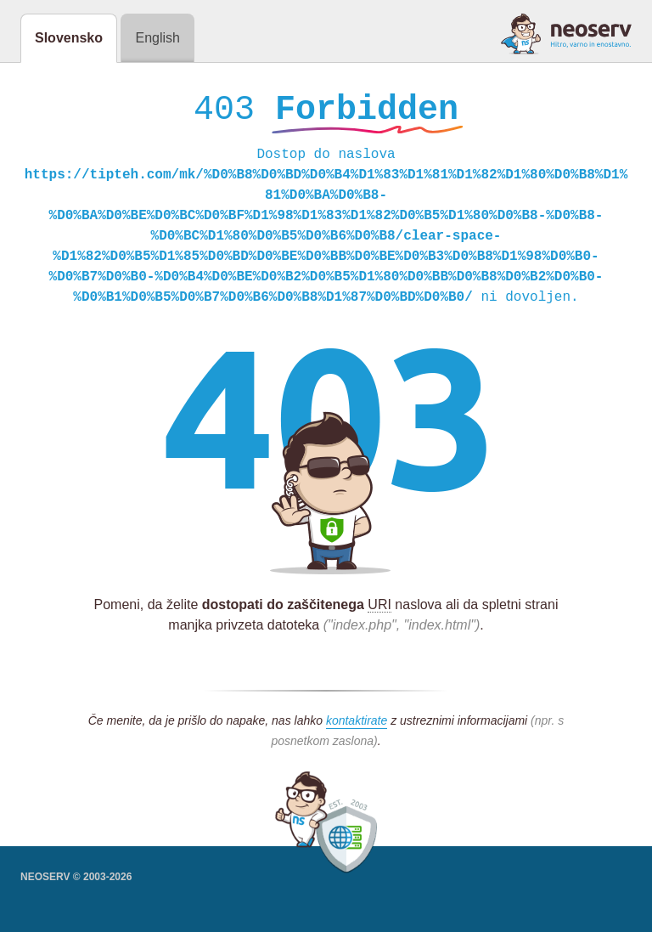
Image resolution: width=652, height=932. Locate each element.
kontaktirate (356, 724)
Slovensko (69, 38)
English (157, 38)
